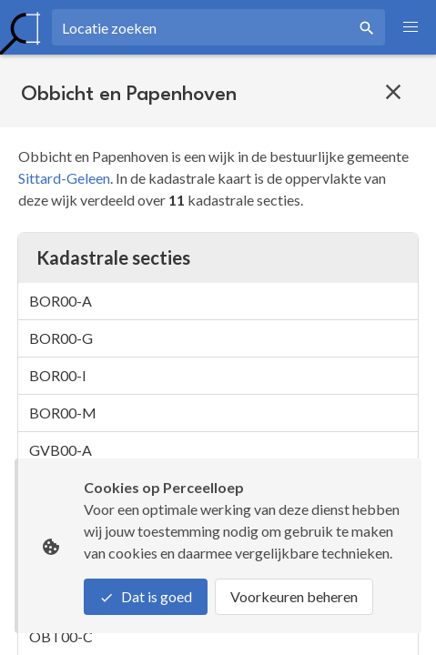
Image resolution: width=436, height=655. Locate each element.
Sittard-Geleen (64, 177)
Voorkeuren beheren (294, 596)
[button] (410, 27)
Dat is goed (145, 596)
